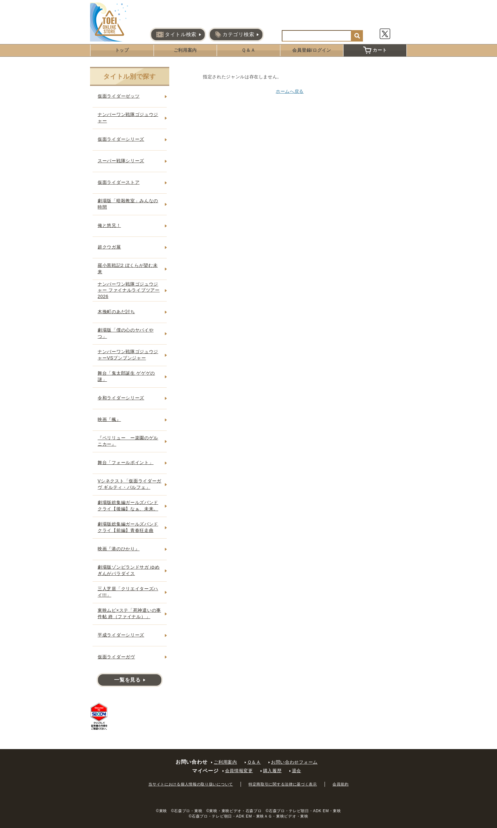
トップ (122, 50)
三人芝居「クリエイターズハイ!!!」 (128, 592)
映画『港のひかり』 (118, 548)
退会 (296, 770)
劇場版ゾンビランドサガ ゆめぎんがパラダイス (129, 570)
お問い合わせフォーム (294, 762)
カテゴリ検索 (234, 34)
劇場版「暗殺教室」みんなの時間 (128, 204)
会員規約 (340, 784)
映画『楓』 (109, 419)
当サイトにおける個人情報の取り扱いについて (190, 784)
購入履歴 (272, 770)
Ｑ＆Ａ (248, 50)
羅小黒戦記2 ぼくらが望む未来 (128, 268)
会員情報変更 (239, 770)
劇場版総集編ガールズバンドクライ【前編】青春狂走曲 (128, 527)
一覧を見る (127, 679)
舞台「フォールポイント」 (125, 462)
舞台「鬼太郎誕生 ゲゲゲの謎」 (126, 376)
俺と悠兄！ (109, 225)
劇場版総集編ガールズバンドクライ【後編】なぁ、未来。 (128, 505)
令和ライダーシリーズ (121, 397)
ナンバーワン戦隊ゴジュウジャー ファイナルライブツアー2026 (129, 290)
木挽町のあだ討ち (116, 311)
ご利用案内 (185, 50)
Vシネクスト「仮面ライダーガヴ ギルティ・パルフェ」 (129, 484)
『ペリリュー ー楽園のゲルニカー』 (128, 441)
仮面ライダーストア (118, 182)
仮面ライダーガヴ (116, 656)
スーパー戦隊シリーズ (121, 160)
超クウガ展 (109, 246)
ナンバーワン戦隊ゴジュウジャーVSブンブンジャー (128, 354)
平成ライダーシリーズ (121, 634)
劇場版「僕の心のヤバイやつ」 (125, 333)
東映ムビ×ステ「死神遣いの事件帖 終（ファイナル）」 (129, 613)
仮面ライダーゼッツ (118, 96)
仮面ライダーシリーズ (121, 139)
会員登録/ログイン (311, 50)
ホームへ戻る (290, 91)
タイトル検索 (176, 34)
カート (375, 50)
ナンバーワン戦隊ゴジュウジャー (128, 117)
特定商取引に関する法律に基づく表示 (282, 784)
